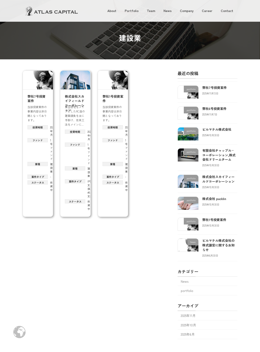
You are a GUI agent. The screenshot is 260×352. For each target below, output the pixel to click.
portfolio (187, 290)
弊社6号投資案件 (214, 108)
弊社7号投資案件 (36, 98)
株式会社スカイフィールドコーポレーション (74, 103)
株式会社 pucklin (214, 198)
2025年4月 (90, 135)
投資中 (51, 186)
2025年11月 (52, 131)
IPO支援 (89, 185)
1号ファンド (51, 149)
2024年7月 (127, 131)
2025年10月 (188, 325)
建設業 (51, 167)
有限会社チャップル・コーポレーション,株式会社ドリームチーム (219, 155)
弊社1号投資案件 (113, 98)
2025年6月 (188, 334)
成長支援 (90, 194)
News (184, 281)
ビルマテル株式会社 (216, 129)
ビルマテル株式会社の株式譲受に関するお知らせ (218, 245)
